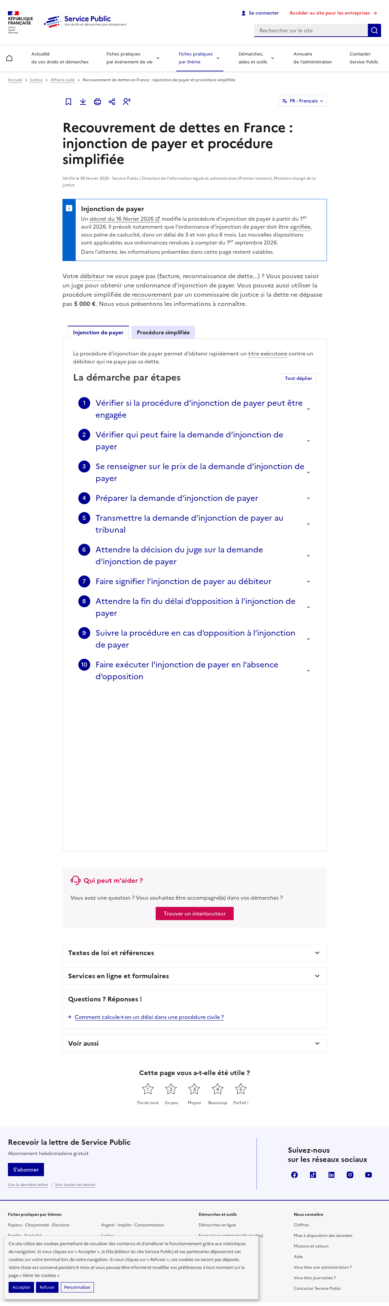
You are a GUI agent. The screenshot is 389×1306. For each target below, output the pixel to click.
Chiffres (301, 1072)
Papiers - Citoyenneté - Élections (38, 1072)
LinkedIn (331, 1021)
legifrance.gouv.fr (218, 1209)
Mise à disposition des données (323, 1083)
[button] (127, 102)
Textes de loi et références (111, 800)
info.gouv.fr (265, 1209)
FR (304, 101)
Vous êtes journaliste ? (315, 1125)
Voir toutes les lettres (75, 1032)
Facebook (294, 1021)
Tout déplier (298, 378)
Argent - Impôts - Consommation (132, 1072)
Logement (17, 1114)
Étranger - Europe (118, 1093)
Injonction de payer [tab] (98, 332)
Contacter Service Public (364, 58)
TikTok (313, 1021)
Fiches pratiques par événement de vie (129, 58)
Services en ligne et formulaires (118, 823)
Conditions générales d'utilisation (327, 1275)
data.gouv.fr (307, 1209)
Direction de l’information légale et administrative (294, 1187)
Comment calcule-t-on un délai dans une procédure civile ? (149, 864)
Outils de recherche (217, 1114)
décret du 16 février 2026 (125, 219)
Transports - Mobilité (28, 1125)
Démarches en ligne (217, 1072)
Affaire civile (63, 80)
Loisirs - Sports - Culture (123, 1104)
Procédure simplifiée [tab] (163, 332)
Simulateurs (210, 1093)
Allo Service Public (216, 1125)
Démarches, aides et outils (253, 58)
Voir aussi (83, 890)
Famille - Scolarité (25, 1083)
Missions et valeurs (311, 1093)
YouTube (368, 1021)
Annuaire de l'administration (226, 1135)
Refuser (47, 1287)
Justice (36, 80)
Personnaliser (77, 1287)
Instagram (350, 1021)
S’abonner (26, 1017)
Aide (298, 1104)
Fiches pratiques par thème (196, 58)
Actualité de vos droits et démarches (60, 58)
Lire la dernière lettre (28, 1032)
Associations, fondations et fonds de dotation (144, 1114)
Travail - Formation (26, 1104)
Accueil (15, 80)
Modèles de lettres (216, 1104)
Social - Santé (21, 1093)
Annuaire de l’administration (312, 58)
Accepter (21, 1287)
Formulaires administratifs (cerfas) (231, 1083)
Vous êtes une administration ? (323, 1114)
